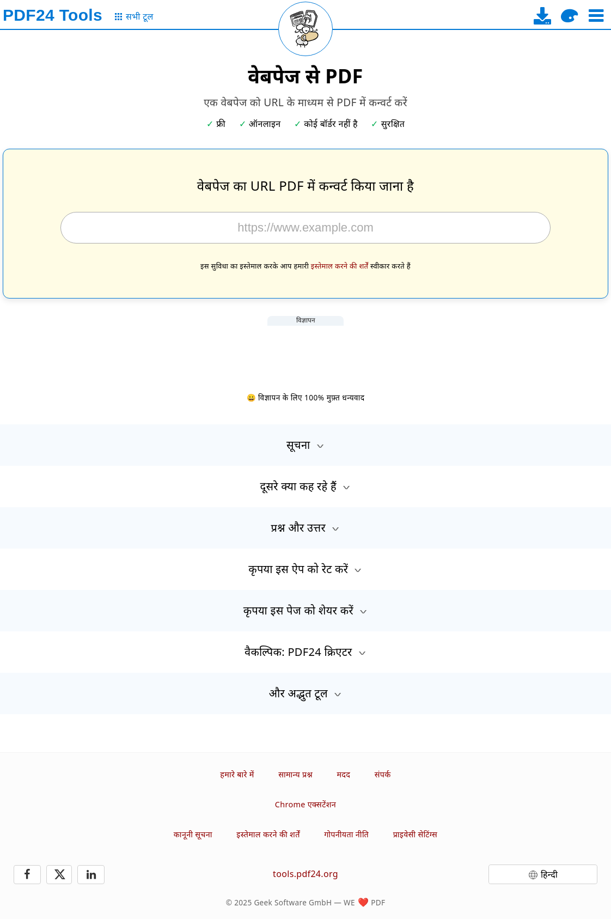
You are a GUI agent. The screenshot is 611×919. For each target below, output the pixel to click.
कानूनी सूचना (193, 834)
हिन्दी (549, 874)
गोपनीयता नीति (346, 834)
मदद (343, 774)
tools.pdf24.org (305, 874)
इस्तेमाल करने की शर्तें (340, 266)
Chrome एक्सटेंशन (305, 804)
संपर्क (383, 774)
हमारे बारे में (237, 774)
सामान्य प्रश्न (295, 774)
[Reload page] (305, 29)
